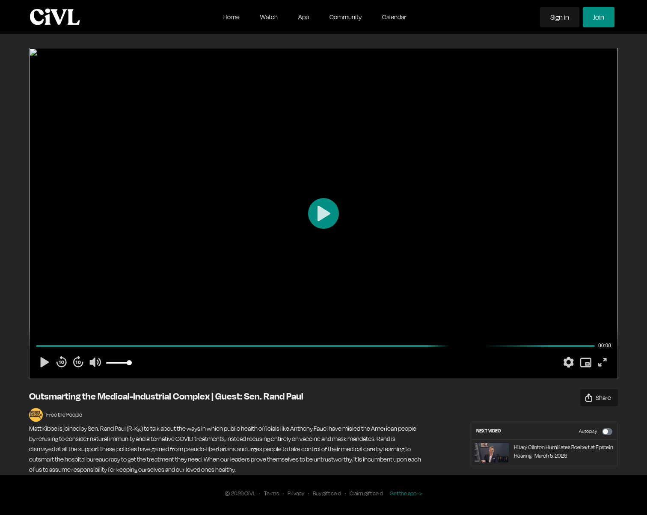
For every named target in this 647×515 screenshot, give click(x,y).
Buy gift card (327, 493)
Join (598, 17)
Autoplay (595, 431)
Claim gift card (366, 493)
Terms (271, 493)
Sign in (559, 17)
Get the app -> (406, 493)
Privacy (296, 493)
